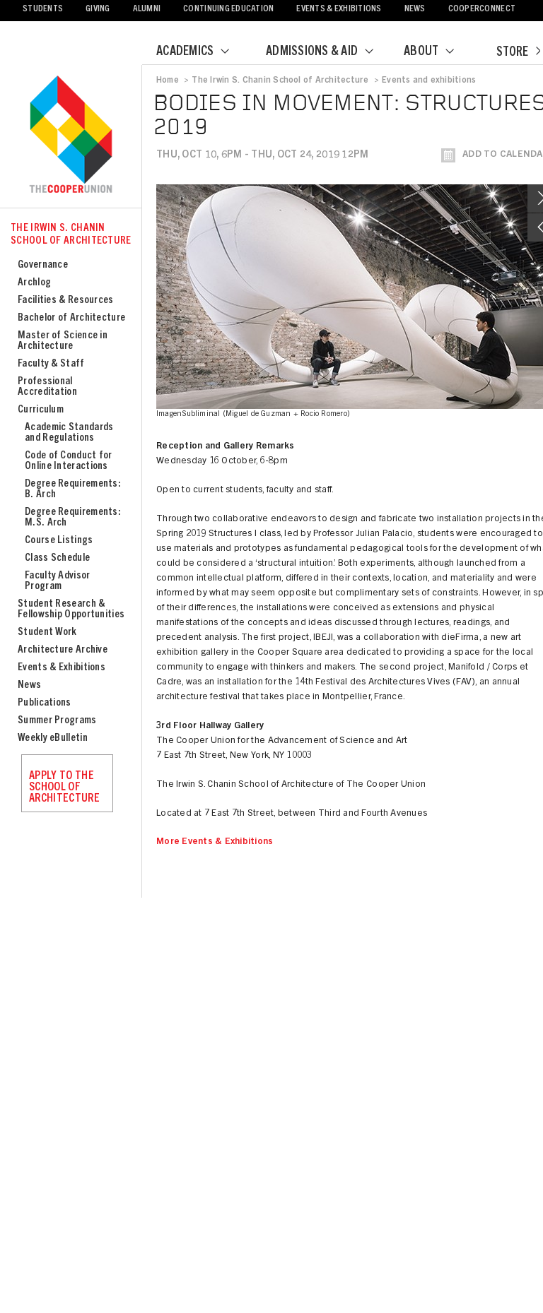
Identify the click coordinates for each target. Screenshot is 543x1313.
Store (518, 53)
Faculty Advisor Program (57, 581)
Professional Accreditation (47, 387)
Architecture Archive (62, 650)
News (415, 9)
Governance (43, 265)
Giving (98, 9)
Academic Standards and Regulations (69, 433)
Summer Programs (57, 720)
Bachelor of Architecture (71, 318)
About (438, 52)
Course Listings (59, 540)
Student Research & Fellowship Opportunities (71, 609)
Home (167, 80)
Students (43, 9)
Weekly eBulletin (53, 738)
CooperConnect (481, 9)
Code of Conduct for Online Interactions (68, 461)
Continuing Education (228, 9)
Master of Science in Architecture (62, 341)
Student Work (47, 632)
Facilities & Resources (66, 300)
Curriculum (41, 410)
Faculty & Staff (51, 364)
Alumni (147, 9)
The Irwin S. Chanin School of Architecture (71, 234)
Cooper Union (70, 135)
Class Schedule (57, 558)
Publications (44, 703)
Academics (201, 52)
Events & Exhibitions (338, 9)
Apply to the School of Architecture (64, 787)
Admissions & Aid (328, 52)
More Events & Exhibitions (215, 842)
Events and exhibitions (429, 80)
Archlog (34, 283)
